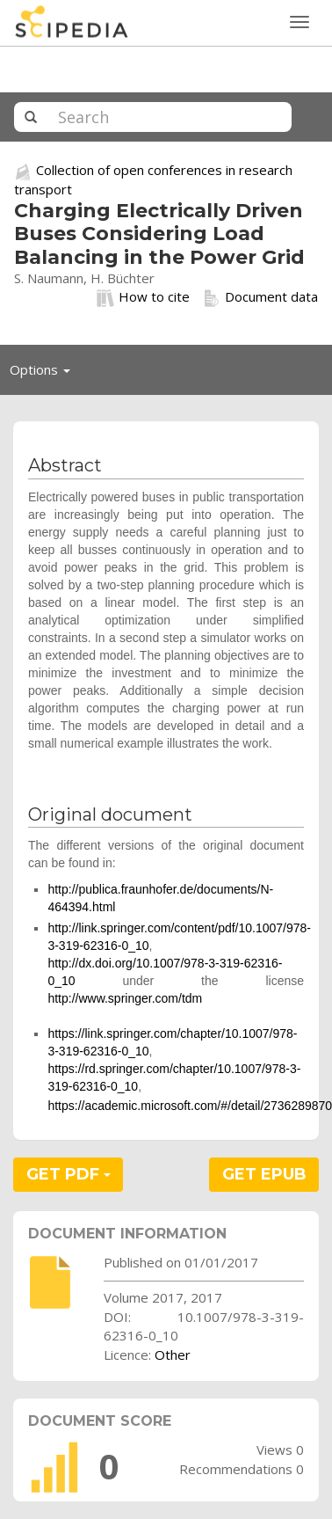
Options (45, 374)
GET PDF (68, 1174)
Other (173, 1354)
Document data (260, 297)
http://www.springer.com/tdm (124, 998)
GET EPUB (264, 1174)
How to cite (143, 297)
